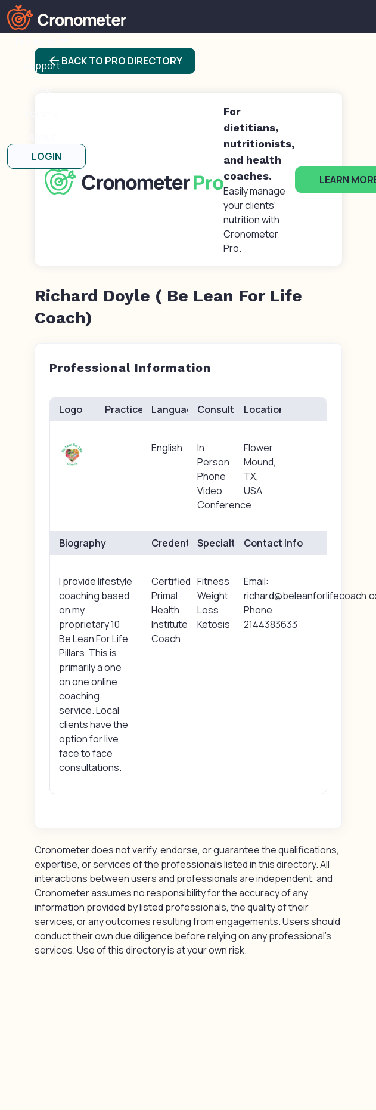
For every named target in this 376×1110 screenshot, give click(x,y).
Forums (42, 113)
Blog (42, 89)
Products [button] (36, 41)
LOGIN (46, 156)
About (42, 137)
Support (42, 65)
